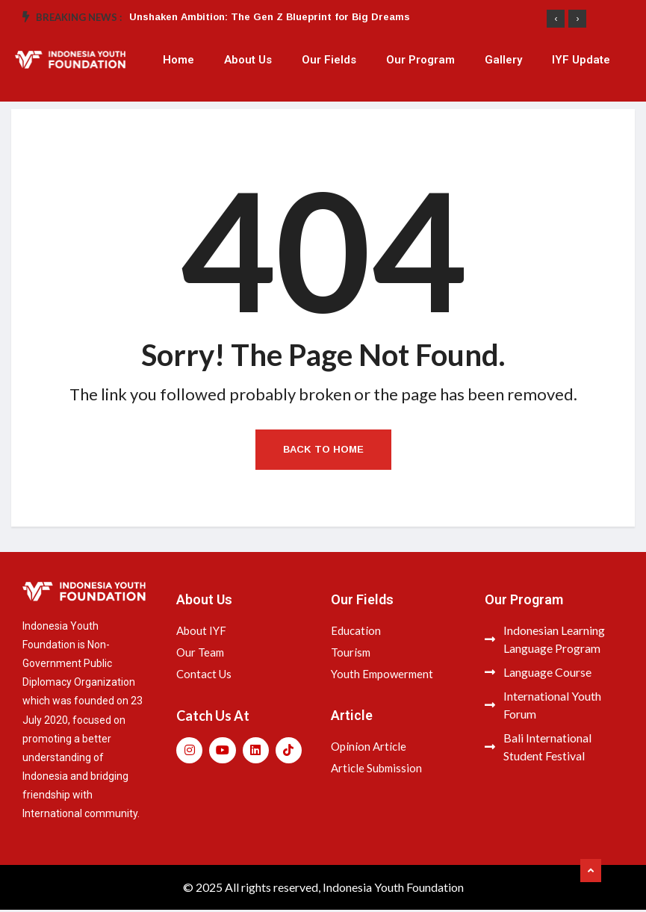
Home (178, 59)
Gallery (503, 59)
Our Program (420, 59)
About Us (248, 59)
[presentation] (556, 19)
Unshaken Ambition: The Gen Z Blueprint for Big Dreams (269, 16)
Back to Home (323, 451)
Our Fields (329, 59)
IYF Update (581, 59)
